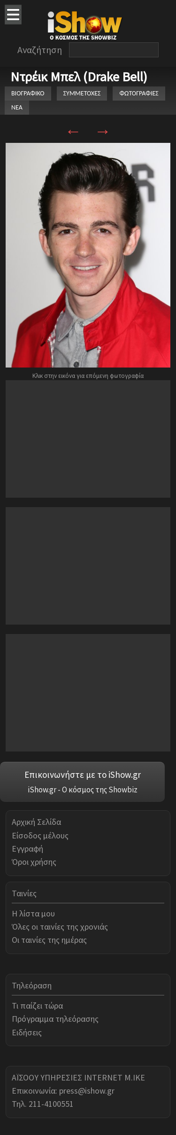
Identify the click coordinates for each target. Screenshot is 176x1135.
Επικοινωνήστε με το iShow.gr (82, 774)
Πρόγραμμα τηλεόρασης (55, 1018)
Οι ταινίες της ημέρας (49, 939)
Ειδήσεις (27, 1032)
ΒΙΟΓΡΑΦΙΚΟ (28, 93)
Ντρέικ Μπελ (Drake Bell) (78, 76)
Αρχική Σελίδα (36, 821)
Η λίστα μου (33, 913)
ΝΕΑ (17, 107)
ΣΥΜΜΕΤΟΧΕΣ (82, 93)
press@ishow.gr (87, 1090)
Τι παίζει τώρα (37, 1005)
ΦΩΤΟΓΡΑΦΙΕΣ (138, 93)
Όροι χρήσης (34, 861)
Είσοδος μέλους (40, 835)
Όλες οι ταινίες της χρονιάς (60, 926)
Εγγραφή (27, 848)
